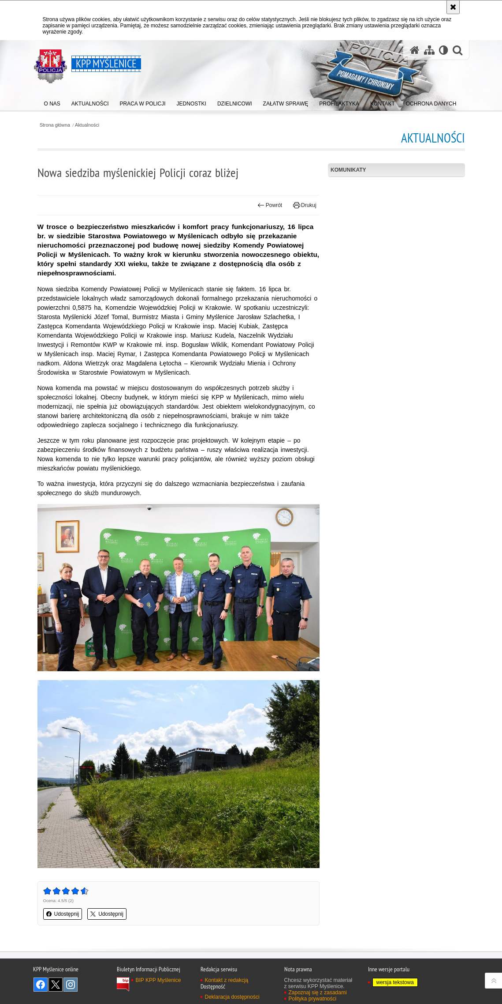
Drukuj (304, 205)
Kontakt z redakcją (227, 980)
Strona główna (55, 125)
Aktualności (87, 125)
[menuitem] (52, 101)
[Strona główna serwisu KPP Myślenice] (415, 50)
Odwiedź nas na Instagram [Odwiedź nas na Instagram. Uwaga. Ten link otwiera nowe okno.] (70, 985)
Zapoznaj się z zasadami (318, 992)
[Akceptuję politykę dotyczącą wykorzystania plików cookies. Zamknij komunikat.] (453, 7)
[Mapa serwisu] (429, 50)
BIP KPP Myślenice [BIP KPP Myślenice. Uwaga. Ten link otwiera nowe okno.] (158, 980)
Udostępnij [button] (62, 914)
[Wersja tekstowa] (443, 50)
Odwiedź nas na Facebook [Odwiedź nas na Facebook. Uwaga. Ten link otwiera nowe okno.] (40, 985)
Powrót (269, 205)
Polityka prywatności (313, 999)
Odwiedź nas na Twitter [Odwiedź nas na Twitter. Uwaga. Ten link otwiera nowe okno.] (55, 985)
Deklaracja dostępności (232, 997)
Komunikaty (348, 170)
